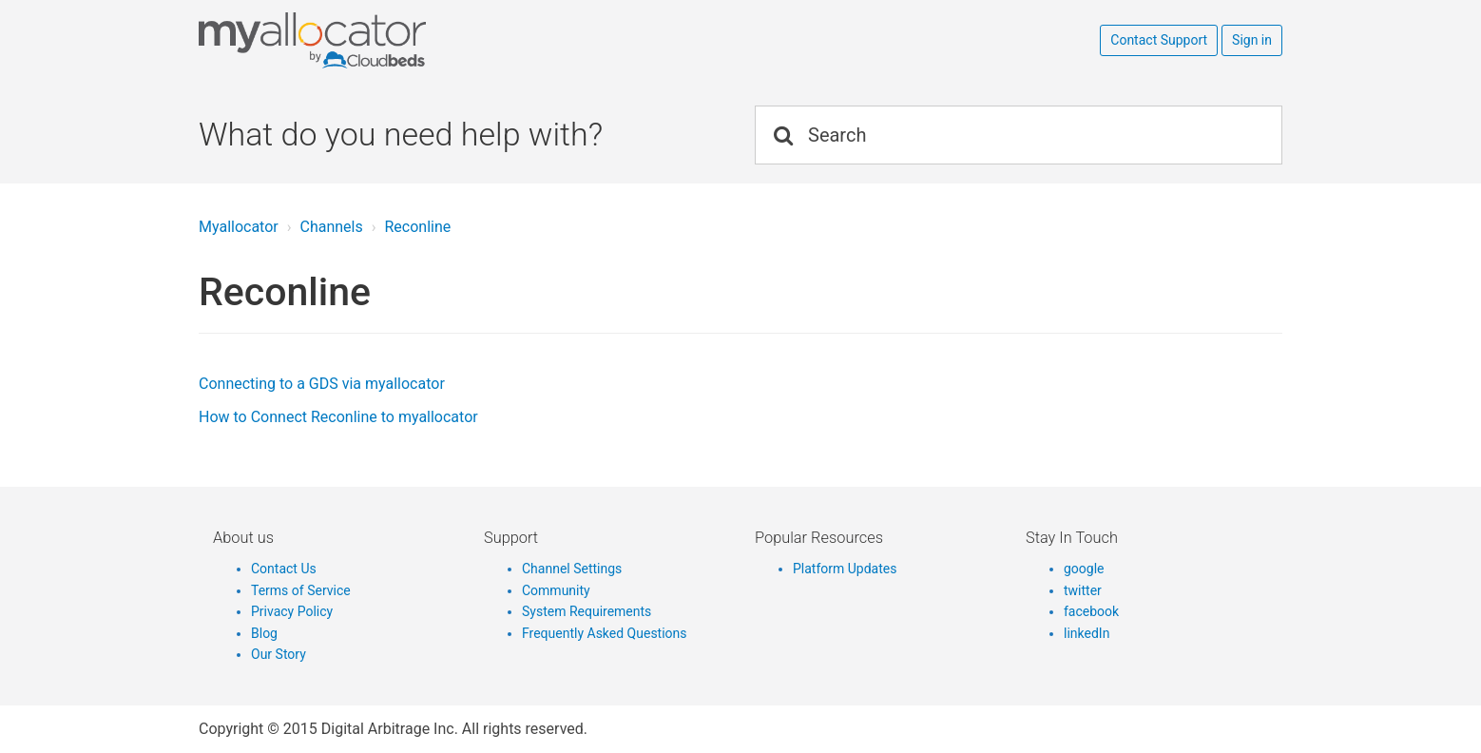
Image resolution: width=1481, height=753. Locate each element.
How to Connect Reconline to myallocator (338, 417)
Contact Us (284, 568)
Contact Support (1158, 40)
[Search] (1018, 135)
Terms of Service (301, 590)
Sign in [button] (1252, 40)
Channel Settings (572, 568)
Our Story (278, 654)
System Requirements (586, 611)
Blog (264, 633)
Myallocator (239, 227)
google (1084, 568)
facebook (1091, 611)
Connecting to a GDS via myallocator (322, 384)
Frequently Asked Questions (604, 633)
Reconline (417, 227)
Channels (330, 227)
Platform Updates (844, 568)
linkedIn (1086, 633)
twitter (1083, 590)
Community (556, 590)
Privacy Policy (292, 611)
